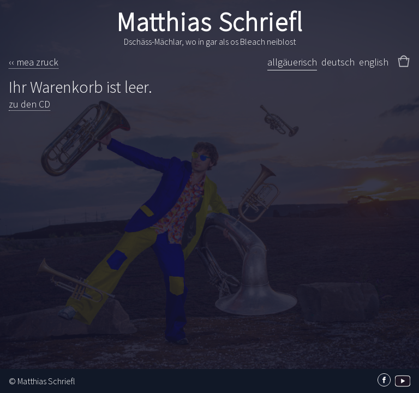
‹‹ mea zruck (33, 62)
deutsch (338, 62)
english (373, 62)
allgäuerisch (292, 62)
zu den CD (29, 104)
